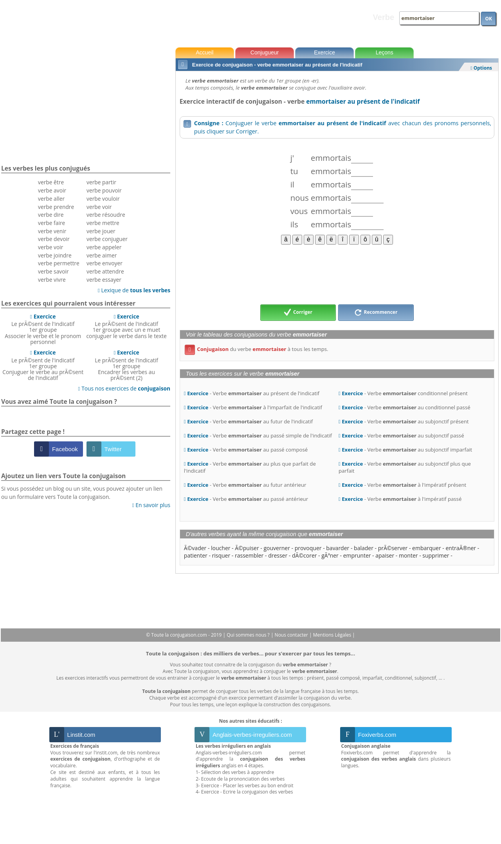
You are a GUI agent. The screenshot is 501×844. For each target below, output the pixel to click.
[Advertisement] (337, 274)
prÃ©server (393, 548)
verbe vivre (52, 279)
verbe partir (101, 182)
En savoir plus (151, 505)
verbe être (51, 182)
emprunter (357, 555)
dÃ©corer (304, 555)
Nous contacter (292, 635)
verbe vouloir (103, 198)
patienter (195, 555)
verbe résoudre (106, 214)
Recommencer (375, 313)
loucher (220, 548)
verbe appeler (104, 247)
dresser (277, 555)
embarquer (426, 548)
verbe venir (52, 231)
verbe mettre (103, 223)
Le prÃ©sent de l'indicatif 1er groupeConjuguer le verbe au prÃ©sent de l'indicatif (42, 365)
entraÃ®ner (460, 548)
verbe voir (50, 247)
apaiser (384, 555)
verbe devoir (54, 239)
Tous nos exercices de (124, 388)
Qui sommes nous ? (249, 635)
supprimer (435, 555)
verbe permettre (58, 263)
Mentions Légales (332, 635)
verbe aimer (102, 255)
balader (363, 548)
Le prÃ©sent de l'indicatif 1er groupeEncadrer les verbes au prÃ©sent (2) (126, 365)
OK (488, 18)
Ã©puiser (247, 548)
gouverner (277, 548)
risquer (221, 555)
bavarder (337, 548)
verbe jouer (101, 231)
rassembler (249, 555)
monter (408, 555)
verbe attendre (105, 271)
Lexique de (134, 290)
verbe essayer (104, 279)
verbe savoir (53, 271)
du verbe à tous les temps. (256, 349)
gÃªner (330, 555)
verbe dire (50, 214)
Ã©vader (195, 548)
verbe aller (51, 198)
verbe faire (51, 223)
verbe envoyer (105, 263)
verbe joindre (55, 255)
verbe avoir (52, 190)
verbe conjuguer (107, 239)
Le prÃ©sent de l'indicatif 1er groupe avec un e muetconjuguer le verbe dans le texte (127, 326)
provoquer (308, 548)
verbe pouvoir (104, 190)
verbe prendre (56, 207)
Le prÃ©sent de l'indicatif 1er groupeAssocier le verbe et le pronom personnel (43, 329)
